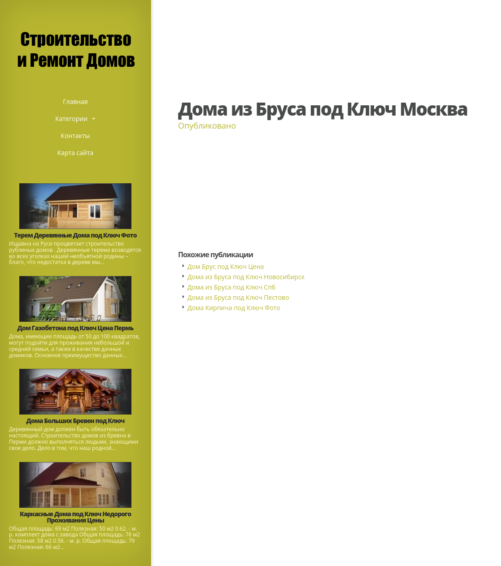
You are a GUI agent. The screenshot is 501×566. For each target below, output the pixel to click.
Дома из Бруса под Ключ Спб (231, 287)
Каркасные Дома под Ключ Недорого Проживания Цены (75, 517)
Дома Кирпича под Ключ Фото (233, 307)
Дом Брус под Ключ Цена (225, 266)
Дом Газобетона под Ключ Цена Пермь (75, 328)
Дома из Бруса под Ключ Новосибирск (246, 276)
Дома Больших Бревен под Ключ (75, 420)
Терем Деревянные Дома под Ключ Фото (75, 235)
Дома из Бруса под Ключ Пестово (238, 297)
